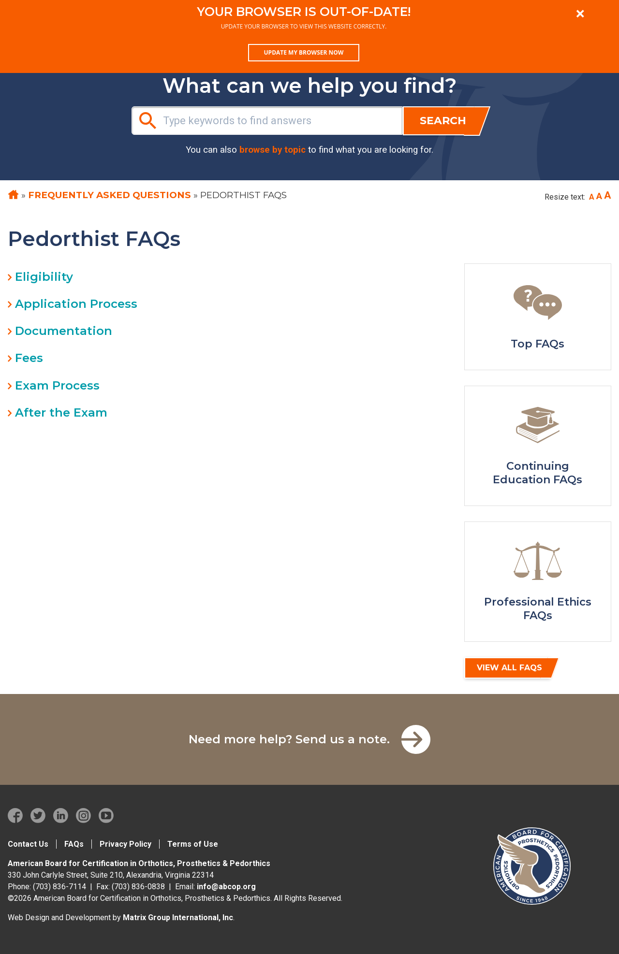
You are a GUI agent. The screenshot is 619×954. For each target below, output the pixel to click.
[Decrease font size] (591, 197)
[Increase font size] (607, 195)
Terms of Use (192, 844)
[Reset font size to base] (599, 196)
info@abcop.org (226, 886)
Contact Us (28, 844)
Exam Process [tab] (57, 385)
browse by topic (272, 150)
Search (443, 120)
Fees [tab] (29, 358)
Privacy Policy (125, 844)
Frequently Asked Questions (109, 195)
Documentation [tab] (63, 331)
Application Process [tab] (76, 304)
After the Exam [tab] (61, 412)
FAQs (74, 844)
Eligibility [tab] (44, 277)
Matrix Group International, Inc (178, 917)
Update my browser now (304, 52)
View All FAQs (509, 667)
